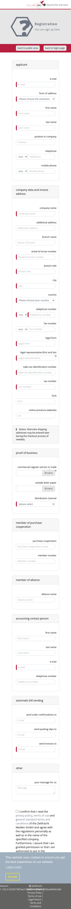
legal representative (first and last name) (38, 353)
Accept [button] (12, 876)
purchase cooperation (44, 541)
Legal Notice (34, 899)
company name (48, 208)
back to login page (55, 48)
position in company (45, 136)
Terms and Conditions (35, 904)
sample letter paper (45, 482)
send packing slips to (45, 729)
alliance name (48, 594)
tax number (50, 381)
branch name (49, 237)
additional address (46, 222)
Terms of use (34, 896)
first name (50, 107)
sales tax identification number (39, 366)
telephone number (46, 676)
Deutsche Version (57, 5)
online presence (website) (42, 410)
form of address (47, 93)
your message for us (45, 782)
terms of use (41, 815)
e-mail (53, 78)
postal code (50, 265)
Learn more (14, 867)
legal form (51, 338)
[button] (13, 867)
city (54, 280)
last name (51, 122)
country (52, 294)
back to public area (28, 48)
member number (47, 555)
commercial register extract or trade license (36, 467)
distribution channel (45, 498)
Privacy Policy (34, 892)
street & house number (43, 251)
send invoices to (47, 743)
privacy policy (24, 815)
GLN (54, 395)
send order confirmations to (41, 714)
